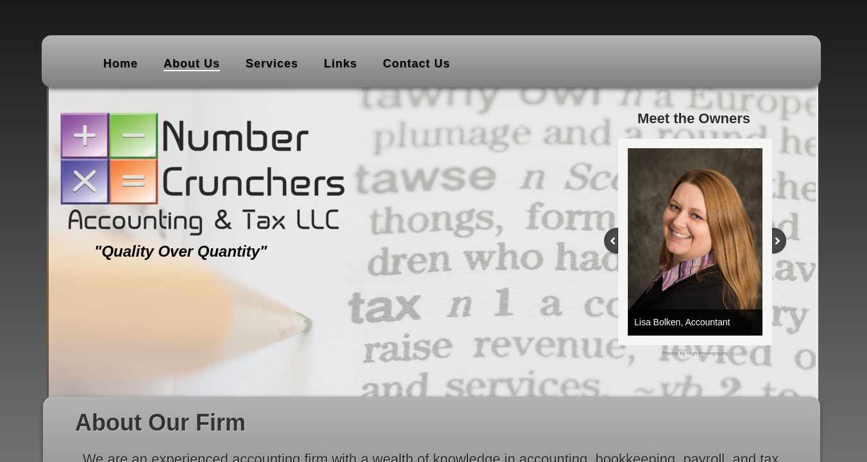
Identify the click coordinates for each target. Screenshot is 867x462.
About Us (192, 63)
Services (272, 63)
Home (120, 63)
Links (340, 63)
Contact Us (416, 63)
